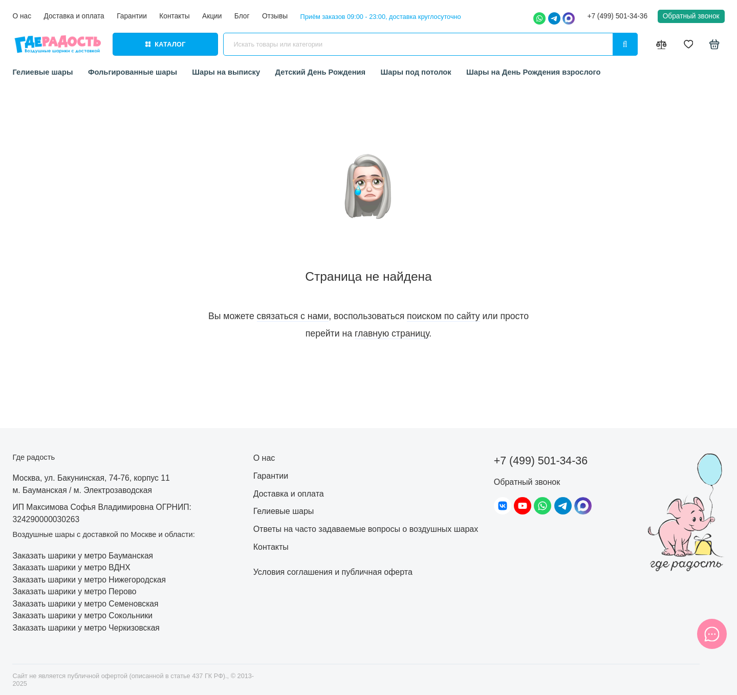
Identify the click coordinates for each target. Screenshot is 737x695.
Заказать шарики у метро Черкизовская (85, 627)
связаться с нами (293, 316)
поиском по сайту (443, 316)
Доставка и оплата (74, 16)
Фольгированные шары (132, 72)
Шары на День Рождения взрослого (533, 72)
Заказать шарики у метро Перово (74, 591)
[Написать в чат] (712, 634)
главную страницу (392, 333)
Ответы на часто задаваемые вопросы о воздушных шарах (366, 529)
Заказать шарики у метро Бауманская (82, 555)
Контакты (174, 16)
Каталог (165, 44)
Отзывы (275, 16)
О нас (21, 16)
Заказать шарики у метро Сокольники (82, 615)
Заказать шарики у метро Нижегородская (89, 579)
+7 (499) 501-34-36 (617, 16)
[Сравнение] (661, 44)
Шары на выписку (226, 72)
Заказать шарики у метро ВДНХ (71, 567)
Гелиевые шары (42, 72)
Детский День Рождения (320, 72)
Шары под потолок (416, 72)
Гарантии (132, 16)
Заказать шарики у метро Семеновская (85, 603)
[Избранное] (688, 44)
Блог (242, 16)
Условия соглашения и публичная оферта (333, 572)
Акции (212, 16)
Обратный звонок (691, 16)
